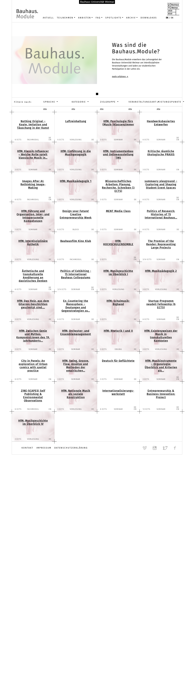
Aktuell (48, 17)
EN (172, 17)
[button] (97, 94)
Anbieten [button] (84, 17)
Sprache (49, 102)
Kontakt (27, 448)
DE (167, 17)
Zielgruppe (108, 102)
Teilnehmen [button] (65, 17)
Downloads (149, 17)
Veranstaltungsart (141, 102)
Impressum (43, 448)
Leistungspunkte (169, 102)
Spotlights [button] (113, 17)
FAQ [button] (98, 17)
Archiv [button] (131, 17)
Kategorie (79, 102)
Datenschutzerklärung (71, 448)
